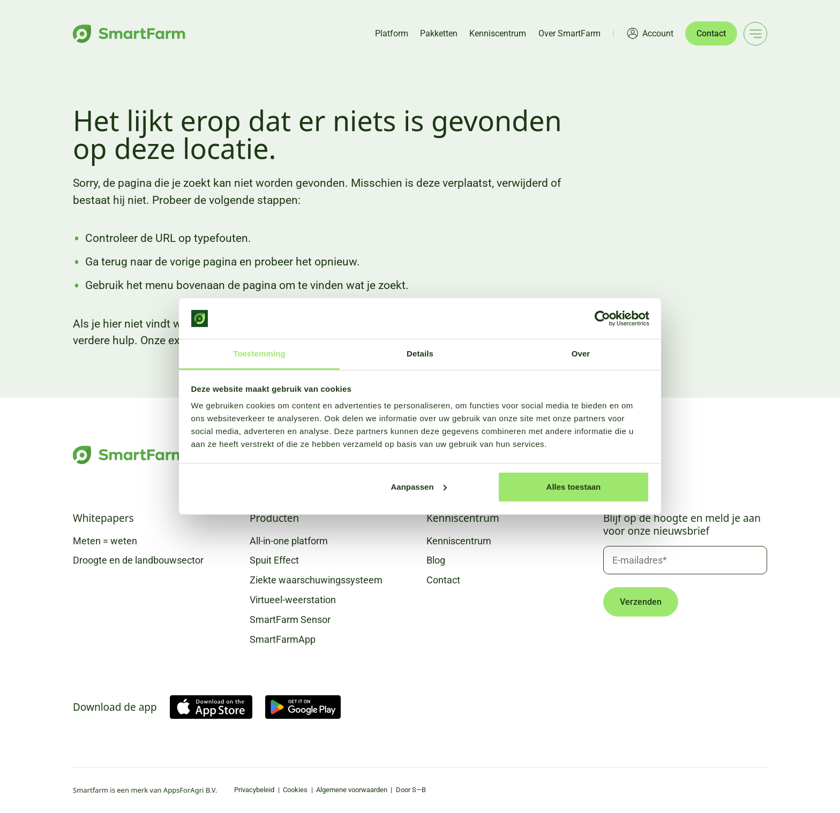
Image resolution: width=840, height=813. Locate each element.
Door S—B (411, 790)
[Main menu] (755, 33)
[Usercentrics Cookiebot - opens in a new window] (602, 318)
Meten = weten (105, 540)
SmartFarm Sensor (290, 619)
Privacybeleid (254, 790)
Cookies (295, 790)
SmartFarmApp (283, 639)
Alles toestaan (573, 486)
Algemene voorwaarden (351, 790)
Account (657, 33)
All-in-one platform (289, 540)
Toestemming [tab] (259, 353)
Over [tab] (581, 353)
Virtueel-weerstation (293, 599)
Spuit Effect (274, 560)
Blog (435, 560)
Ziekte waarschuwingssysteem (316, 580)
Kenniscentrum (497, 33)
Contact (711, 33)
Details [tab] (420, 353)
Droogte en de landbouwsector (138, 560)
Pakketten (439, 33)
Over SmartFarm (569, 33)
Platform (391, 33)
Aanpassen (419, 486)
